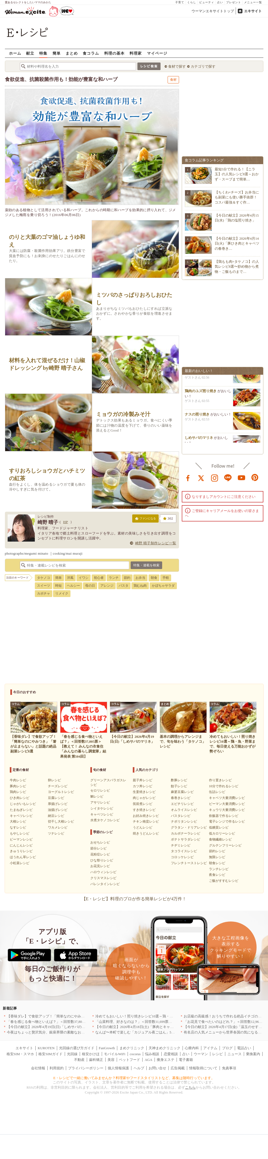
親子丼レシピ (142, 780)
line (228, 477)
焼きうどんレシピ (146, 833)
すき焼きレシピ (144, 810)
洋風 (70, 578)
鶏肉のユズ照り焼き (201, 395)
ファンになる (145, 520)
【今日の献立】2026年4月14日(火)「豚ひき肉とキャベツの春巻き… (237, 243)
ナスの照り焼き (197, 419)
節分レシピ (98, 848)
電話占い (244, 1048)
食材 (173, 80)
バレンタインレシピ (105, 884)
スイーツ (43, 586)
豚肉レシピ (18, 786)
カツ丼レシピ (142, 786)
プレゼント (233, 2)
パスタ (123, 586)
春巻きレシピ (180, 798)
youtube (242, 477)
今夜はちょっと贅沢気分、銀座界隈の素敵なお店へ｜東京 (53, 1032)
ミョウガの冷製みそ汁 (123, 414)
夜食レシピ (217, 875)
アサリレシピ (100, 802)
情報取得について (203, 1068)
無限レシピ (217, 857)
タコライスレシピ (184, 851)
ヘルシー (73, 586)
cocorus (135, 1054)
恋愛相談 (171, 1054)
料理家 (136, 53)
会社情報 (38, 1068)
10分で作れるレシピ (223, 786)
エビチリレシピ (182, 804)
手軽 (165, 578)
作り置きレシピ (220, 780)
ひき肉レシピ (19, 798)
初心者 (99, 578)
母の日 (90, 586)
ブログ (227, 1048)
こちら (190, 1087)
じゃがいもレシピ (23, 804)
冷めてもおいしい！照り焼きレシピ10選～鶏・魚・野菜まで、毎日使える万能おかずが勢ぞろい (171, 1016)
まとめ (72, 53)
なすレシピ (18, 827)
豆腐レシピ (56, 798)
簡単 (57, 53)
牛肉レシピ (18, 780)
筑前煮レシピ (142, 804)
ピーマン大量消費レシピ (227, 804)
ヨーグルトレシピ (61, 792)
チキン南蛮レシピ (146, 821)
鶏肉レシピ (18, 792)
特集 (43, 53)
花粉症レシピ (100, 854)
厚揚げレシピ (57, 804)
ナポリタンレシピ (184, 821)
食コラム (91, 53)
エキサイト (253, 11)
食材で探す (177, 66)
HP (65, 522)
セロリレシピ (100, 790)
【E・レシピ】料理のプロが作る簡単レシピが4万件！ (134, 898)
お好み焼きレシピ (146, 816)
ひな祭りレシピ (101, 860)
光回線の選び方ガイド (76, 1048)
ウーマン (201, 1054)
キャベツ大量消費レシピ (227, 798)
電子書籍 (186, 1060)
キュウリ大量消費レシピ (227, 810)
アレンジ (106, 586)
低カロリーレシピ (222, 833)
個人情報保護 (118, 1068)
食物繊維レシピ (220, 839)
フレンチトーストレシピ (189, 863)
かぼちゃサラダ (163, 586)
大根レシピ (18, 821)
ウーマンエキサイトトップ (213, 11)
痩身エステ (165, 1060)
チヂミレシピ (180, 845)
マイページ (157, 53)
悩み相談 (152, 1054)
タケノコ (43, 578)
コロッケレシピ (182, 857)
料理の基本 (114, 53)
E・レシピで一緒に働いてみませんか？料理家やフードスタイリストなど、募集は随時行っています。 (134, 1078)
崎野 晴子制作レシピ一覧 (155, 543)
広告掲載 (178, 1068)
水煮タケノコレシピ (105, 820)
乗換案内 (253, 1054)
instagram (215, 477)
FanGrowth (107, 1048)
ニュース (234, 1054)
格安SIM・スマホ (20, 1054)
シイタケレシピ (101, 808)
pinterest (255, 477)
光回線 (72, 1054)
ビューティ (206, 2)
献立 (30, 53)
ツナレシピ (56, 833)
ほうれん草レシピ (23, 857)
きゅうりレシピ (21, 851)
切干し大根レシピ (61, 821)
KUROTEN (46, 1048)
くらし (191, 2)
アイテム (210, 1048)
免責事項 (229, 1068)
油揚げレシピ (57, 810)
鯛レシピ (96, 796)
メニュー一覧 (253, 2)
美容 (111, 1060)
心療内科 (192, 1048)
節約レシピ (217, 851)
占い (220, 2)
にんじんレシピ (21, 845)
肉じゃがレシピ (144, 798)
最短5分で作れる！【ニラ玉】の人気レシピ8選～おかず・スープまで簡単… (237, 174)
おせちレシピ (100, 842)
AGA (148, 1060)
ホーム (15, 53)
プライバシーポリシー (85, 1068)
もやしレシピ (19, 833)
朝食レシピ (217, 863)
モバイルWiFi (114, 1054)
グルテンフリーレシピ (225, 845)
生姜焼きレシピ (144, 792)
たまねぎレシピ (21, 810)
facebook (188, 477)
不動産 (79, 1060)
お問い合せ (157, 1068)
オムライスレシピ (184, 810)
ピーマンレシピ (21, 839)
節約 (127, 578)
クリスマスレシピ (103, 878)
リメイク (61, 593)
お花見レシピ (100, 866)
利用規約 (57, 1068)
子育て (179, 2)
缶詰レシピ (217, 792)
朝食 (154, 578)
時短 (58, 586)
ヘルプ (139, 1068)
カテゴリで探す (203, 66)
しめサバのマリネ (199, 442)
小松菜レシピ (19, 863)
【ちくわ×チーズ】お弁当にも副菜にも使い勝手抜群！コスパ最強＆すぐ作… (237, 197)
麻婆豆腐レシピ (182, 792)
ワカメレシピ (57, 827)
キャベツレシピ (21, 816)
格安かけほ (91, 1054)
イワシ (83, 578)
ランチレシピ (219, 869)
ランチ (114, 578)
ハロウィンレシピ (103, 872)
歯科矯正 (96, 1060)
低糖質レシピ (219, 827)
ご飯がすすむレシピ (223, 881)
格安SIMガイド (50, 1054)
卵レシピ (54, 780)
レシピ (217, 1054)
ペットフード (129, 1060)
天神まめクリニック (164, 1048)
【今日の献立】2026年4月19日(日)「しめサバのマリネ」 (51, 1027)
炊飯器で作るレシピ (223, 816)
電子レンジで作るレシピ (227, 821)
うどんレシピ (142, 827)
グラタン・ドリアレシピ (189, 827)
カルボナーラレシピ (185, 833)
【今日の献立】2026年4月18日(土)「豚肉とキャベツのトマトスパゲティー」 (155, 1027)
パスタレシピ (180, 816)
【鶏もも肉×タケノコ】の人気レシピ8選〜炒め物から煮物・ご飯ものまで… (237, 266)
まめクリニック (131, 1048)
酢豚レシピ (179, 780)
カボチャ (43, 593)
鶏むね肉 (140, 586)
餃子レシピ (179, 786)
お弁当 (140, 578)
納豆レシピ (56, 816)
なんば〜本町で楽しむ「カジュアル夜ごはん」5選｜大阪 (140, 1032)
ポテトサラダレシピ (185, 839)
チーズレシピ (57, 786)
